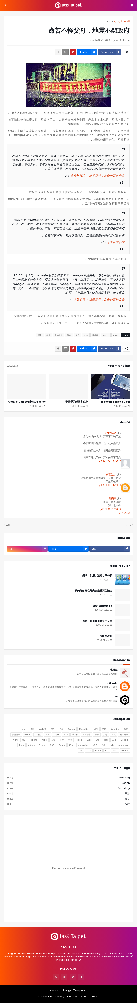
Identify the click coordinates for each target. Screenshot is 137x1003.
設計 (53, 729)
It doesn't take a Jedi (115, 402)
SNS (66, 734)
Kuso (108, 21)
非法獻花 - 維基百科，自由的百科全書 (99, 299)
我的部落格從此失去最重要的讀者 (93, 590)
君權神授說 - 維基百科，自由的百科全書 (98, 175)
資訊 (114, 734)
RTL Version (45, 996)
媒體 (97, 734)
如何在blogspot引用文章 (97, 621)
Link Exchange (102, 605)
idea (24, 729)
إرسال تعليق (124, 512)
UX (81, 750)
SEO (115, 750)
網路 (96, 729)
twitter (106, 335)
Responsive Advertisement (68, 868)
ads (112, 745)
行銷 (61, 729)
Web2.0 (43, 729)
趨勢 (106, 739)
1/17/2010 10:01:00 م (110, 509)
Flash (98, 750)
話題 (48, 335)
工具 (114, 739)
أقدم (7, 525)
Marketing (84, 729)
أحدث (129, 525)
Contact (72, 996)
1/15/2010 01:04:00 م (110, 461)
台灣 (62, 739)
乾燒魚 (114, 670)
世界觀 (95, 335)
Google (124, 739)
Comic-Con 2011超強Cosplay (27, 402)
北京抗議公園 (116, 242)
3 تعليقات (95, 40)
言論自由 (59, 335)
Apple (56, 734)
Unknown (110, 433)
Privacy (59, 996)
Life (97, 739)
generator (83, 745)
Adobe (31, 745)
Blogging (115, 729)
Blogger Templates (75, 990)
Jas (115, 696)
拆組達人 (111, 474)
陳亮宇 (112, 498)
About (84, 996)
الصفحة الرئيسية (122, 21)
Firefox (42, 745)
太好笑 (38, 734)
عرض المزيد (12, 365)
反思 (77, 335)
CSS (52, 745)
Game (62, 745)
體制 (40, 335)
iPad (71, 745)
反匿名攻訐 (106, 636)
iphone (34, 739)
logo (21, 745)
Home (95, 996)
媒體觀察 (86, 734)
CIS (107, 750)
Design (71, 729)
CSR (89, 750)
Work (15, 739)
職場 (103, 745)
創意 (33, 729)
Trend (79, 739)
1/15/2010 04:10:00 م (110, 485)
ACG (95, 745)
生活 (70, 739)
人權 (86, 335)
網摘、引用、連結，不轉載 (97, 575)
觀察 (69, 335)
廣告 (24, 739)
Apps (44, 739)
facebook (123, 745)
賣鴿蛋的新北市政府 (76, 402)
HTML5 (124, 750)
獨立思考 (124, 734)
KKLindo (112, 683)
